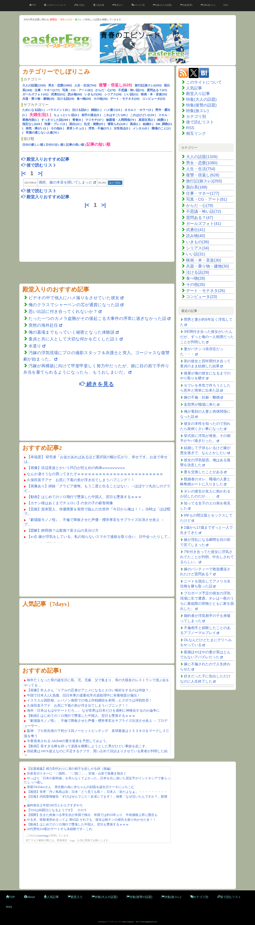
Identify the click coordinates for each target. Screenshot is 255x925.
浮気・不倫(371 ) (99, 128)
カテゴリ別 (138, 5)
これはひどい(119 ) (143, 115)
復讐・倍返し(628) (202, 175)
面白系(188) (196, 187)
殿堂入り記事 (198, 93)
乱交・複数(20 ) (94, 124)
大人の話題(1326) (34, 85)
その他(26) (100, 98)
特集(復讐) (186, 5)
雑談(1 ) (96, 109)
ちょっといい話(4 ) (66, 115)
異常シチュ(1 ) (76, 128)
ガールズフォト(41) (35, 94)
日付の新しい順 (32, 144)
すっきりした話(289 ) (55, 119)
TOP (32, 5)
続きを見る (96, 384)
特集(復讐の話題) (201, 105)
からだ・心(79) (105, 90)
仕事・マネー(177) (47, 90)
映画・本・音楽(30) (154, 94)
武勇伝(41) (58, 94)
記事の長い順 (75, 144)
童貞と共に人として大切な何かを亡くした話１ (73, 339)
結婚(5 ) (148, 124)
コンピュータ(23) (153, 98)
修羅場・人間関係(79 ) (121, 119)
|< (24, 173)
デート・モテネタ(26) (124, 98)
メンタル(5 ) (141, 128)
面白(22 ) (75, 124)
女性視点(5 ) (122, 128)
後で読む (79, 5)
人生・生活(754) (85, 85)
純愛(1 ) (162, 119)
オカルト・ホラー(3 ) (139, 109)
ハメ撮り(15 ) (113, 109)
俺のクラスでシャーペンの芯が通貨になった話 (73, 304)
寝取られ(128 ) (117, 124)
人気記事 (98, 5)
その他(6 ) (57, 128)
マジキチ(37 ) (94, 119)
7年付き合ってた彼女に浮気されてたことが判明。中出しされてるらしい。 (207, 557)
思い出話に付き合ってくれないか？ (62, 311)
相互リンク (196, 133)
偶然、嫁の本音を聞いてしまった (65, 182)
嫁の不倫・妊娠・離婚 (202, 397)
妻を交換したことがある (203, 472)
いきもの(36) (93, 94)
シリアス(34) (113, 94)
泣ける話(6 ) (80, 109)
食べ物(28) (84, 98)
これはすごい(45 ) (115, 115)
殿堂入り (117, 5)
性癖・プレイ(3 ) (55, 124)
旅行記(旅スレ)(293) (148, 85)
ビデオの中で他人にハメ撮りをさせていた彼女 (73, 297)
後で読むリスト (200, 122)
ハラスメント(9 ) (58, 109)
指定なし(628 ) (32, 124)
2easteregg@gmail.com (148, 922)
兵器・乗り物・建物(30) (38, 98)
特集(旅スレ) (208, 5)
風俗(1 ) (135, 124)
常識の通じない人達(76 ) (42, 132)
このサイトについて (55, 5)
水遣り (35, 346)
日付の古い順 (55, 144)
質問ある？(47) (157, 90)
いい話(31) (131, 94)
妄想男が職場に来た (200, 404)
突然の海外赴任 (43, 325)
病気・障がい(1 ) (37, 128)
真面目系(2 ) (146, 119)
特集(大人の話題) (162, 5)
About (29, 897)
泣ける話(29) (65, 98)
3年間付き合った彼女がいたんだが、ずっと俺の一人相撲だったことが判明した (207, 337)
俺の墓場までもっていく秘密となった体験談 (71, 332)
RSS (225, 5)
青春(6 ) (77, 119)
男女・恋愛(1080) (60, 85)
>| (41, 173)
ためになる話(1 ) (33, 109)
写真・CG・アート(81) (77, 90)
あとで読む (115, 182)
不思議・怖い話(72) (131, 90)
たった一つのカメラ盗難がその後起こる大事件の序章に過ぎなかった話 (97, 318)
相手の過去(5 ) (91, 115)
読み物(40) (75, 94)
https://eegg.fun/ (128, 922)
